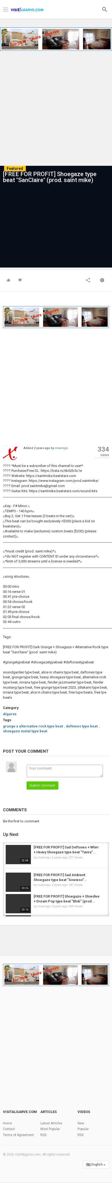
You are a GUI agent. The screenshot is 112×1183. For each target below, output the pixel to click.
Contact (9, 1129)
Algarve (10, 714)
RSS (43, 1135)
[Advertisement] (56, 107)
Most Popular (50, 1129)
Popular (83, 1129)
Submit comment (42, 785)
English (95, 1164)
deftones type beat (82, 726)
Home (7, 1123)
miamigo (61, 448)
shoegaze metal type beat (25, 731)
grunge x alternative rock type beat (33, 726)
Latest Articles (51, 1123)
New (81, 1123)
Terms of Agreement (18, 1135)
